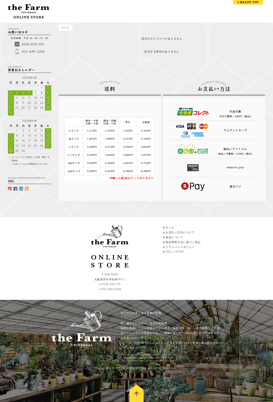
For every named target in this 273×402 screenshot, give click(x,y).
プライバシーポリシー (180, 247)
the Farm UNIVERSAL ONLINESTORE (28, 11)
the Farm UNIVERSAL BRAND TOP (149, 357)
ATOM (179, 251)
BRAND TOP (248, 2)
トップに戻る (136, 393)
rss (27, 189)
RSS (168, 251)
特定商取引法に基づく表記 (183, 242)
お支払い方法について (180, 232)
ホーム (65, 27)
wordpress (21, 189)
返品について (174, 237)
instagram (10, 189)
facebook (15, 189)
